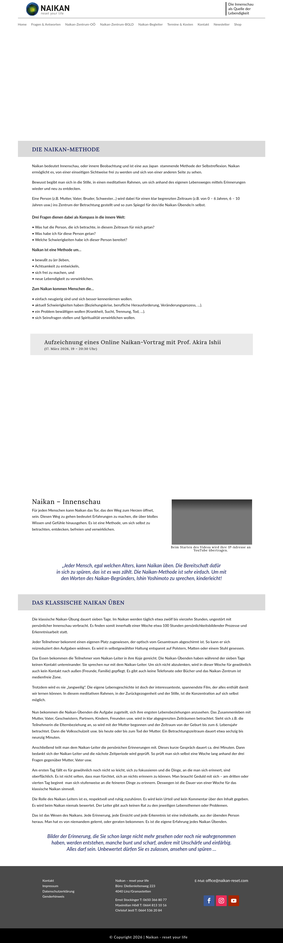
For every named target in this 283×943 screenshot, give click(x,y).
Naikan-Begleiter (150, 24)
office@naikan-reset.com (227, 880)
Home (22, 24)
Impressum (50, 886)
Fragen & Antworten (46, 24)
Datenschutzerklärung (58, 891)
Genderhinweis (53, 896)
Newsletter (221, 24)
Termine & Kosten (180, 24)
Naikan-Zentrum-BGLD (117, 24)
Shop (238, 24)
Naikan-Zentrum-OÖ (80, 24)
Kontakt (203, 24)
